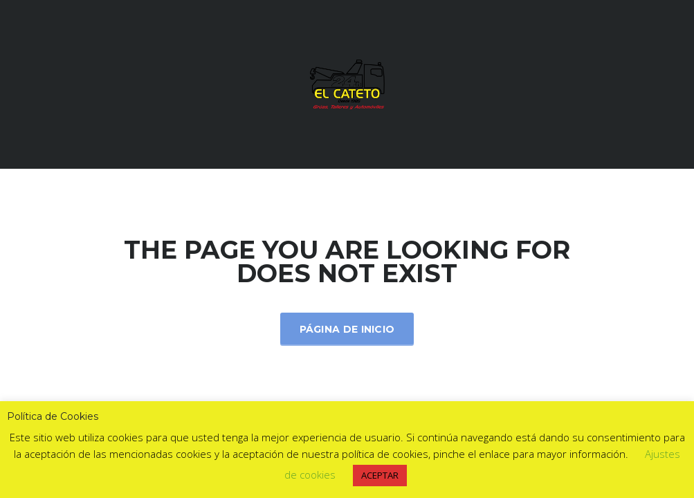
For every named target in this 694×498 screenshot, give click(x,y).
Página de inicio (347, 329)
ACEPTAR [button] (380, 475)
